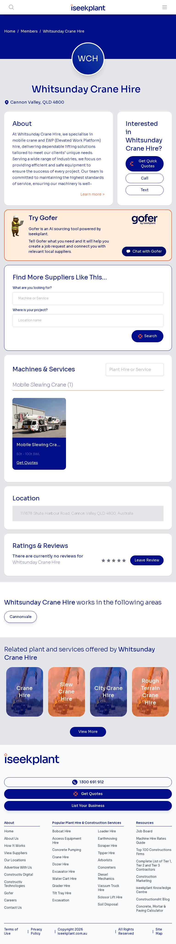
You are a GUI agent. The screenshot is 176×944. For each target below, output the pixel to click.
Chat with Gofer (144, 251)
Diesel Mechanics (106, 877)
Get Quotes (27, 463)
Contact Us (13, 908)
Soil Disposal (108, 904)
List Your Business (88, 805)
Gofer (8, 893)
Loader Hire (107, 831)
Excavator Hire (63, 872)
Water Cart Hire (64, 879)
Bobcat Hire (61, 831)
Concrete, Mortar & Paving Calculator (151, 909)
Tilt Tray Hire (61, 893)
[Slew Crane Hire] (66, 692)
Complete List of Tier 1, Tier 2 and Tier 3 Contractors (154, 865)
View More (88, 731)
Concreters (107, 867)
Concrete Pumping (66, 850)
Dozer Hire (60, 864)
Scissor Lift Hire (110, 897)
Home (9, 31)
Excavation (60, 900)
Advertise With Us (18, 867)
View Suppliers (15, 853)
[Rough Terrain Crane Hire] (150, 692)
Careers (10, 900)
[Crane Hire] (24, 692)
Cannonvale (21, 617)
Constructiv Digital (18, 875)
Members (29, 31)
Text (144, 190)
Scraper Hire (107, 846)
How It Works (14, 846)
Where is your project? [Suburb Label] (30, 310)
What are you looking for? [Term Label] (32, 288)
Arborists (105, 860)
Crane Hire (60, 857)
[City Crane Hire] (108, 692)
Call (144, 178)
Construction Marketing (146, 879)
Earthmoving (107, 839)
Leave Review (147, 560)
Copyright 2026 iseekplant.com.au (72, 931)
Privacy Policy (36, 931)
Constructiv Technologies (14, 884)
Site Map (159, 931)
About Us (11, 839)
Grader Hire (61, 886)
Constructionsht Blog (153, 899)
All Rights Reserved (126, 931)
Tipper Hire (106, 853)
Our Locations (15, 860)
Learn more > (92, 194)
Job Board (144, 831)
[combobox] (88, 298)
